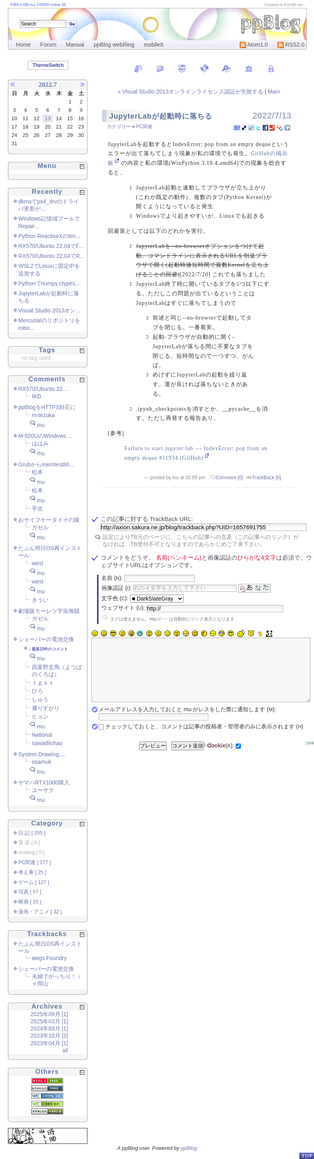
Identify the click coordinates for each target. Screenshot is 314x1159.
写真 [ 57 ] (29, 892)
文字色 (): (114, 598)
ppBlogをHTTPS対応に (47, 407)
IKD (36, 396)
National (42, 735)
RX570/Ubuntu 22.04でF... (50, 246)
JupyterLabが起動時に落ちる (160, 116)
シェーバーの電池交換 (46, 639)
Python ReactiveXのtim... (49, 236)
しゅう (40, 699)
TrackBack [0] (266, 477)
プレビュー (153, 758)
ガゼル (40, 527)
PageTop (306, 1155)
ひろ (37, 691)
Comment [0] (229, 477)
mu (41, 425)
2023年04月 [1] (49, 1043)
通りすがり (46, 708)
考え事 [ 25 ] (32, 872)
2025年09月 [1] (49, 1014)
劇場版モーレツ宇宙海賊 (48, 611)
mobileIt (153, 44)
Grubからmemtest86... (46, 464)
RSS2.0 (290, 44)
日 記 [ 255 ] (31, 833)
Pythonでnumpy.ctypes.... (49, 283)
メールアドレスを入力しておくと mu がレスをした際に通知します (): (187, 721)
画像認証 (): (116, 588)
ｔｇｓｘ (43, 682)
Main (274, 91)
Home (23, 44)
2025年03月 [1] (49, 1021)
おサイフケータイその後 (48, 520)
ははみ (40, 443)
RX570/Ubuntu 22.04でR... (51, 256)
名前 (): (112, 578)
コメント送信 (187, 758)
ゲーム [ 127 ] (33, 882)
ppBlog (189, 1148)
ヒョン (40, 716)
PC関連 (144, 126)
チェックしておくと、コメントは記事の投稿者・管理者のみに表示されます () (204, 738)
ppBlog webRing (114, 44)
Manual (75, 44)
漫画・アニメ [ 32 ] (40, 912)
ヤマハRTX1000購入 (44, 782)
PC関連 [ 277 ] (34, 862)
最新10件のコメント (50, 649)
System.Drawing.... (41, 754)
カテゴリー (119, 126)
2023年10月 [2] (49, 1035)
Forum (48, 44)
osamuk (41, 762)
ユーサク (43, 790)
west (37, 563)
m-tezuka (43, 415)
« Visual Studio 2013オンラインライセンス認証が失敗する (191, 91)
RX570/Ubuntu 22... (42, 389)
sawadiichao (47, 743)
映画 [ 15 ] (29, 902)
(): (220, 757)
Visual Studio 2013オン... (49, 310)
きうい (40, 600)
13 (47, 118)
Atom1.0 (254, 44)
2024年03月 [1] (49, 1028)
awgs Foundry (49, 958)
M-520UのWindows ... (45, 436)
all (65, 1050)
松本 (37, 472)
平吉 (37, 508)
